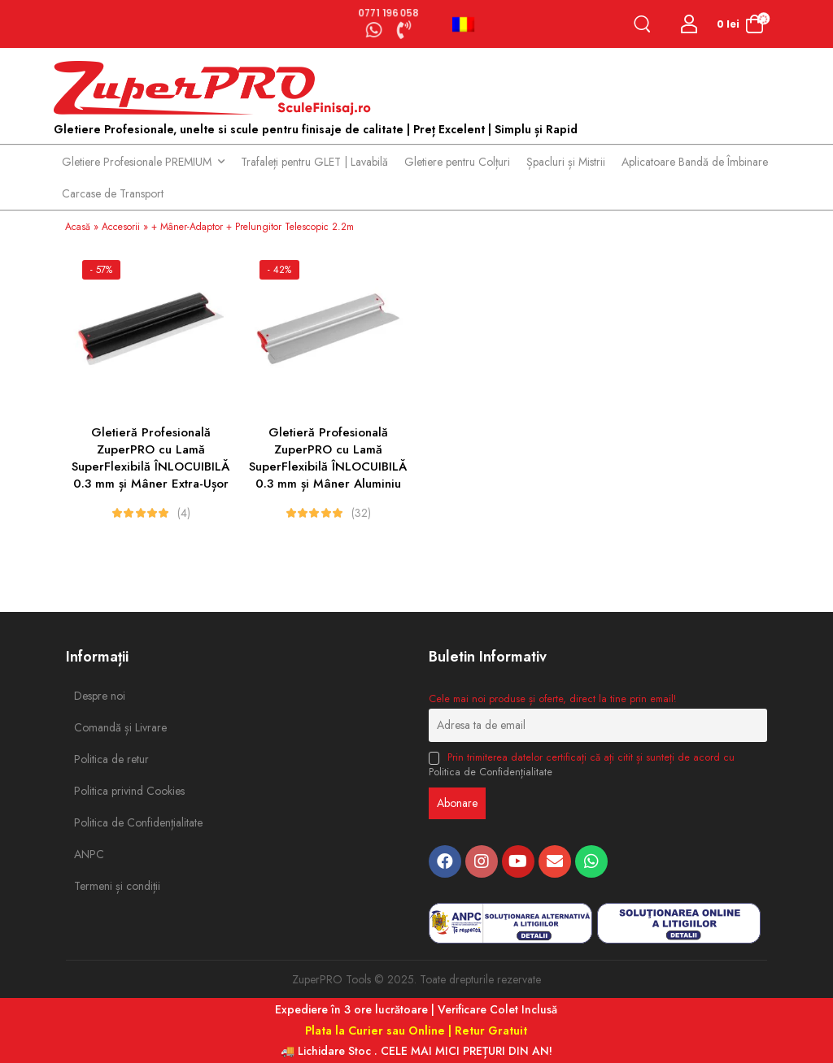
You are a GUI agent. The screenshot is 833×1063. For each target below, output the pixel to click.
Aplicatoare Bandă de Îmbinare (694, 162)
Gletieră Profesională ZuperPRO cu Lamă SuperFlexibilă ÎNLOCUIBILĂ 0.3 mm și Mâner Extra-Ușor (150, 457)
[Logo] (216, 88)
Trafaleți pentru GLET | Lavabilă (314, 162)
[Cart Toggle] (740, 24)
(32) (361, 513)
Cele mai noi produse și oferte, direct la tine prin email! (552, 699)
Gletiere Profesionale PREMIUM (137, 162)
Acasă (77, 226)
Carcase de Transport (113, 193)
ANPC (89, 854)
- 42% (279, 269)
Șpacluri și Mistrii (565, 162)
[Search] (645, 24)
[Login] (689, 24)
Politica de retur (110, 759)
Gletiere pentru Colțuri (457, 162)
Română (463, 24)
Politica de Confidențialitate (110, 822)
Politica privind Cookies (110, 791)
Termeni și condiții (110, 886)
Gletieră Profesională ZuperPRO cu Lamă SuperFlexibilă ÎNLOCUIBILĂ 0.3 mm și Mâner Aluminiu (328, 457)
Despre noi (99, 696)
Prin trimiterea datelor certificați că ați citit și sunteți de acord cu (582, 764)
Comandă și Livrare (110, 727)
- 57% (101, 269)
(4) (183, 513)
